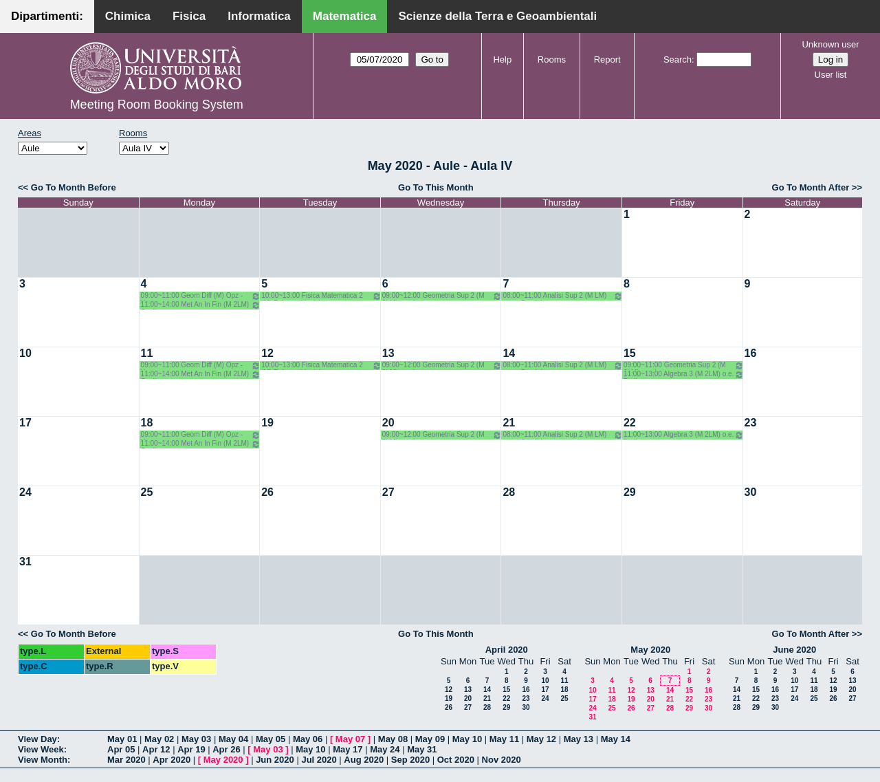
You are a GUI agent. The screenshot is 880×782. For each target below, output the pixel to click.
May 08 (393, 739)
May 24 (384, 749)
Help (502, 59)
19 (267, 422)
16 (751, 353)
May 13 (578, 739)
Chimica (128, 16)
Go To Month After (811, 187)
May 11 (504, 739)
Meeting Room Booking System (156, 104)
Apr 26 (226, 749)
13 (388, 353)
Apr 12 (156, 749)
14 (509, 353)
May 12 (541, 739)
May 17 (347, 749)
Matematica (345, 16)
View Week (41, 749)
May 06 (307, 739)
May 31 (422, 749)
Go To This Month (436, 187)
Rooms (552, 59)
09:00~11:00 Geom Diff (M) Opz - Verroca (201, 296)
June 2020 (794, 649)
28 (509, 492)
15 (630, 353)
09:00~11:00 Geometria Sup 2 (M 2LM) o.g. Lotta (684, 365)
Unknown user (830, 44)
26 (267, 492)
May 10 (467, 739)
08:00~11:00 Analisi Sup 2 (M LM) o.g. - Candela (563, 296)
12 (267, 353)
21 (509, 422)
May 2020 (650, 649)
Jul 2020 (318, 759)
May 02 (159, 739)
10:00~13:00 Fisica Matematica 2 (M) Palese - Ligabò (321, 296)
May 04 (233, 739)
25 (147, 492)
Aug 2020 (364, 759)
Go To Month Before (73, 187)
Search (677, 59)
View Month (42, 759)
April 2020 (506, 649)
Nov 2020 (501, 759)
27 (388, 492)
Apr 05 (121, 749)
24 (25, 492)
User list (831, 74)
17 (25, 422)
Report (607, 59)
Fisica (189, 16)
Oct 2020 (455, 759)
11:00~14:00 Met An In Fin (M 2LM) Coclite (201, 305)
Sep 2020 (410, 759)
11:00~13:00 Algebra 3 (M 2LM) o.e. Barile (684, 374)
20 (388, 422)
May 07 (350, 739)
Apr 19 (191, 749)
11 (147, 353)
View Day (37, 739)
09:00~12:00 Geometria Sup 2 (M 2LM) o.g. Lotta (442, 296)
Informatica (259, 16)
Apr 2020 (171, 759)
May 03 (196, 739)
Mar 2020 (126, 759)
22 (630, 422)
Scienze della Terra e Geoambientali (497, 16)
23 (751, 422)
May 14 (615, 739)
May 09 (430, 739)
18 (147, 422)
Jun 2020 (275, 759)
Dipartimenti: (47, 16)
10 (25, 353)
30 (751, 492)
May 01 (122, 739)
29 (630, 492)
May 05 (270, 739)
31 (25, 561)
